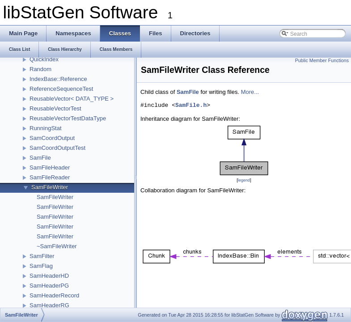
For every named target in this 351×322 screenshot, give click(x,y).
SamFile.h (191, 106)
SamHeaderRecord (54, 295)
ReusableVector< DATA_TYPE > (72, 98)
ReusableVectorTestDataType (68, 118)
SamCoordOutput (52, 138)
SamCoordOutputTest (57, 147)
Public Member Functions (322, 60)
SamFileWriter (49, 187)
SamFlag (41, 266)
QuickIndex (44, 59)
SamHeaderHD (49, 275)
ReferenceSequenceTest (61, 88)
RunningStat (46, 128)
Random (40, 69)
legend (244, 180)
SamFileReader (50, 177)
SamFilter (42, 256)
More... (250, 92)
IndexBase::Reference (58, 79)
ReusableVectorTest (55, 108)
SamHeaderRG (49, 305)
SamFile (40, 157)
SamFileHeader (50, 167)
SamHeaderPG (49, 285)
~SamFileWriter (57, 246)
